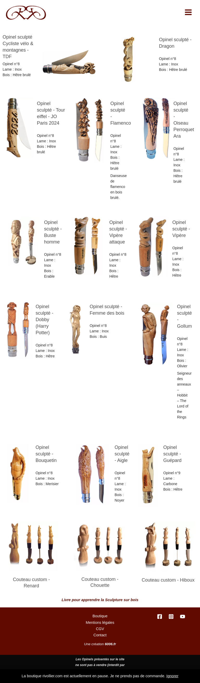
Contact (100, 635)
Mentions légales (100, 622)
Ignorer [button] (172, 676)
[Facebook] (159, 616)
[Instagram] (171, 616)
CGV (100, 629)
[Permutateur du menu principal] (188, 12)
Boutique (100, 616)
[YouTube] (182, 616)
